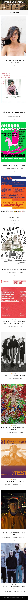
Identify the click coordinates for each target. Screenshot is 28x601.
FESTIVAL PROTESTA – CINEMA (14, 481)
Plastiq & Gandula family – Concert (14, 376)
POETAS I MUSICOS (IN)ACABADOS (14, 166)
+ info (14, 65)
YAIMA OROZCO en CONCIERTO (14, 60)
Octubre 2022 (14, 58)
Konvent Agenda (14, 2)
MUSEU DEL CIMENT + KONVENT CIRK (14, 270)
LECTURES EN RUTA (14, 218)
